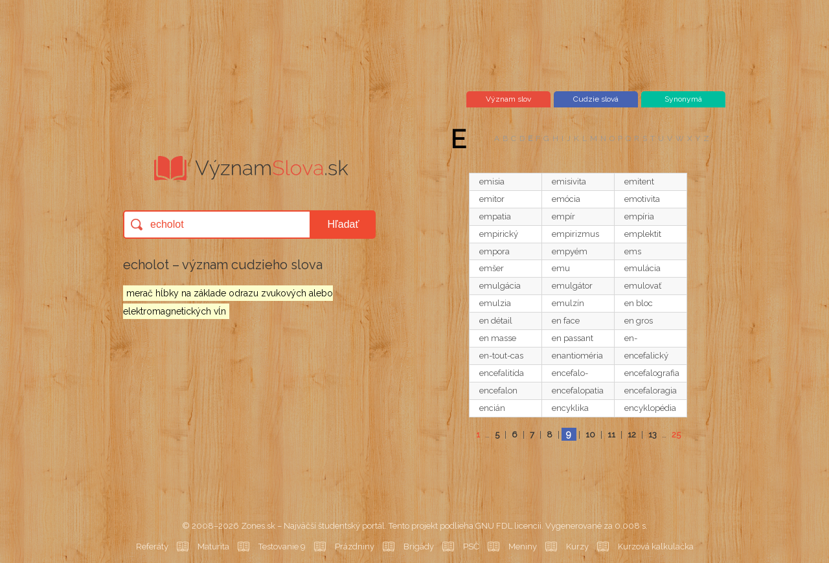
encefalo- (570, 373)
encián (492, 408)
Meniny (522, 546)
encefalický (646, 355)
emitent (639, 181)
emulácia (642, 268)
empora (494, 251)
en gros (638, 321)
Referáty (152, 546)
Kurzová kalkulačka (656, 546)
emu (561, 268)
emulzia (495, 303)
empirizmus (575, 234)
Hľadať (343, 224)
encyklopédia (650, 408)
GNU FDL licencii (508, 526)
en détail (495, 321)
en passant (572, 338)
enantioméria (577, 355)
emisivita (569, 181)
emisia (492, 181)
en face (566, 321)
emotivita (642, 199)
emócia (566, 199)
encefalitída (501, 373)
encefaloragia (650, 390)
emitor (492, 199)
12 (632, 434)
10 (590, 434)
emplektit (642, 234)
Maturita (213, 546)
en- (630, 338)
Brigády (418, 546)
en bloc (638, 303)
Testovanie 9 (282, 546)
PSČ (471, 546)
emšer (491, 268)
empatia (495, 216)
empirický (498, 234)
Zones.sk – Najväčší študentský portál (313, 526)
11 (611, 434)
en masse (497, 338)
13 (652, 434)
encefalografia (651, 373)
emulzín (568, 303)
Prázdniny (354, 546)
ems (632, 251)
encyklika (570, 408)
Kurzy (577, 546)
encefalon (498, 390)
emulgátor (572, 286)
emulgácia (500, 286)
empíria (639, 216)
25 (676, 434)
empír (563, 216)
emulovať (642, 286)
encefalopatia (578, 390)
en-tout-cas (501, 355)
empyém (569, 251)
